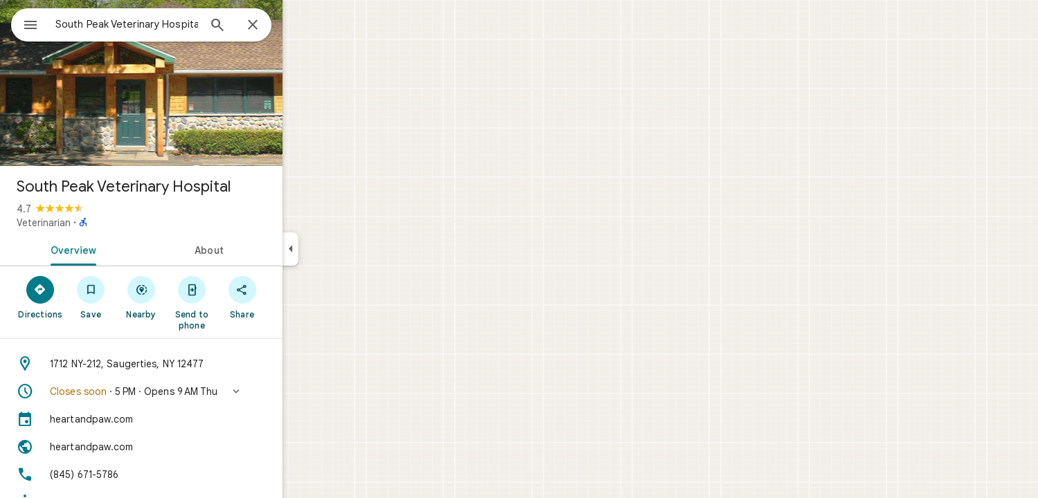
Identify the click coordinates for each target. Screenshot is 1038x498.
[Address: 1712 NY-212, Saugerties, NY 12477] (191, 364)
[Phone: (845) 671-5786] (191, 474)
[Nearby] (191, 296)
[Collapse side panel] (340, 249)
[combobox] (163, 24)
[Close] (302, 25)
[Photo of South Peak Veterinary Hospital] (191, 83)
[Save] (141, 296)
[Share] (292, 296)
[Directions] (90, 296)
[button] (191, 391)
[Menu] (25, 23)
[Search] (267, 26)
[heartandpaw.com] (191, 419)
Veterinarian (93, 222)
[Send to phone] (241, 302)
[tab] (120, 249)
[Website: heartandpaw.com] (191, 447)
